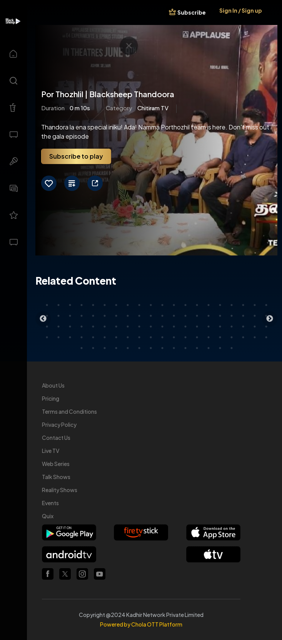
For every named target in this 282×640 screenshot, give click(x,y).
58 (243, 326)
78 (243, 337)
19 (255, 305)
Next (269, 319)
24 (81, 316)
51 (162, 326)
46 (104, 326)
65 (93, 337)
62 (58, 337)
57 (231, 326)
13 (185, 305)
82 (93, 348)
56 (220, 326)
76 (220, 337)
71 (162, 337)
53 (185, 326)
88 (162, 348)
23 (70, 316)
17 (231, 305)
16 (220, 305)
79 (255, 337)
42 (58, 326)
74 (197, 337)
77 (231, 337)
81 (81, 348)
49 (139, 326)
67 (116, 337)
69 (139, 337)
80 (266, 337)
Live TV (50, 450)
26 (104, 316)
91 (197, 348)
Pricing (50, 398)
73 (185, 337)
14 (197, 305)
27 (116, 316)
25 (93, 316)
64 (81, 337)
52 (174, 326)
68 (128, 337)
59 (255, 326)
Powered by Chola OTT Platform (141, 624)
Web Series (56, 463)
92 (208, 348)
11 (162, 305)
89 (174, 348)
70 (151, 337)
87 (151, 348)
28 (128, 316)
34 (197, 316)
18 (243, 305)
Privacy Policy (59, 424)
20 (266, 305)
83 (104, 348)
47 (116, 326)
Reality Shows (59, 489)
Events (50, 502)
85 (128, 348)
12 (174, 305)
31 (162, 316)
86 (139, 348)
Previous (43, 319)
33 (185, 316)
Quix (47, 515)
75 (208, 337)
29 (139, 316)
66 (104, 337)
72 (174, 337)
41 (47, 326)
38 (243, 316)
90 (185, 348)
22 (58, 316)
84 (116, 348)
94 (231, 348)
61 (47, 337)
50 (151, 326)
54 (197, 326)
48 (128, 326)
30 (151, 316)
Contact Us (56, 437)
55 (208, 326)
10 (151, 305)
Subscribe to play (76, 156)
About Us (53, 385)
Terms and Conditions (69, 411)
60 (266, 326)
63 (70, 337)
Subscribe (191, 12)
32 (174, 316)
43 (70, 326)
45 (93, 326)
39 (255, 316)
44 (81, 326)
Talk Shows (56, 476)
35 (208, 316)
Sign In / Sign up (240, 10)
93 (220, 348)
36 (220, 316)
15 (208, 305)
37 (231, 316)
